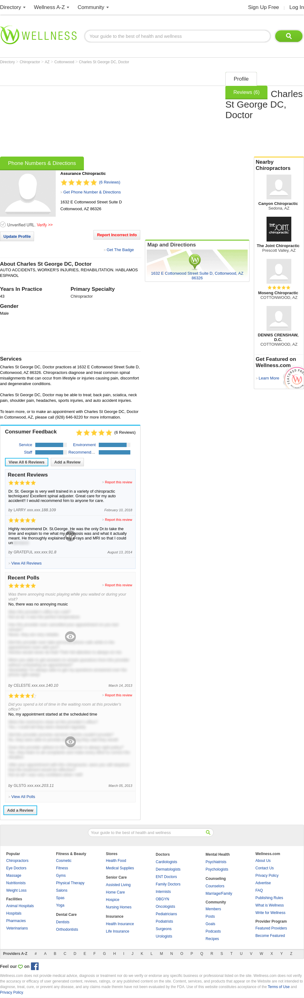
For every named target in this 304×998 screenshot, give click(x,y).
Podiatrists (164, 921)
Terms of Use (279, 987)
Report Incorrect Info (117, 235)
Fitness (62, 868)
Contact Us (264, 868)
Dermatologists (168, 869)
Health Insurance (120, 924)
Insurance (115, 916)
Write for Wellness (270, 913)
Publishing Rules (269, 898)
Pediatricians (166, 914)
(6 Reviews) (109, 182)
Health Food (116, 860)
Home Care (115, 892)
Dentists (62, 922)
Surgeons (164, 929)
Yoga (60, 905)
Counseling (216, 878)
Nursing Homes (119, 907)
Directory (10, 7)
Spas (60, 898)
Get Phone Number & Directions (92, 192)
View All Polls (23, 796)
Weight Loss (16, 890)
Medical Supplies (120, 868)
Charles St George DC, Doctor (104, 62)
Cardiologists (166, 862)
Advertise (263, 883)
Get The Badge (120, 249)
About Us (263, 860)
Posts (210, 916)
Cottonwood (64, 62)
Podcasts (213, 931)
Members (213, 909)
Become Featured (270, 936)
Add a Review (67, 462)
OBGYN (162, 899)
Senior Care (116, 877)
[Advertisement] (111, 112)
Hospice (112, 900)
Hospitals (13, 913)
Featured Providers (271, 928)
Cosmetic (64, 860)
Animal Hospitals (20, 906)
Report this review (118, 482)
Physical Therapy (70, 883)
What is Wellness (269, 905)
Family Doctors (168, 884)
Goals (210, 924)
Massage (13, 875)
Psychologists (217, 869)
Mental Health (218, 854)
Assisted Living (118, 885)
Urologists (164, 936)
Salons (61, 890)
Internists (163, 891)
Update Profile (17, 236)
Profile (241, 79)
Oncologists (165, 906)
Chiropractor (30, 62)
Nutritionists (16, 883)
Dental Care (66, 914)
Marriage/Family (219, 893)
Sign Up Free (263, 7)
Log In (296, 7)
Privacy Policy (267, 875)
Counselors (215, 886)
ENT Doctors (166, 877)
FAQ (259, 890)
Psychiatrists (216, 862)
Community (91, 7)
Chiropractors (17, 860)
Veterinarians (17, 928)
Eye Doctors (16, 868)
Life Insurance (117, 931)
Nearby (279, 165)
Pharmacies (16, 921)
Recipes (212, 939)
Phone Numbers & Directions (42, 163)
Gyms (61, 875)
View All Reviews (27, 462)
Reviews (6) (246, 92)
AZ (48, 62)
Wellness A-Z (49, 7)
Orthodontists (67, 929)
